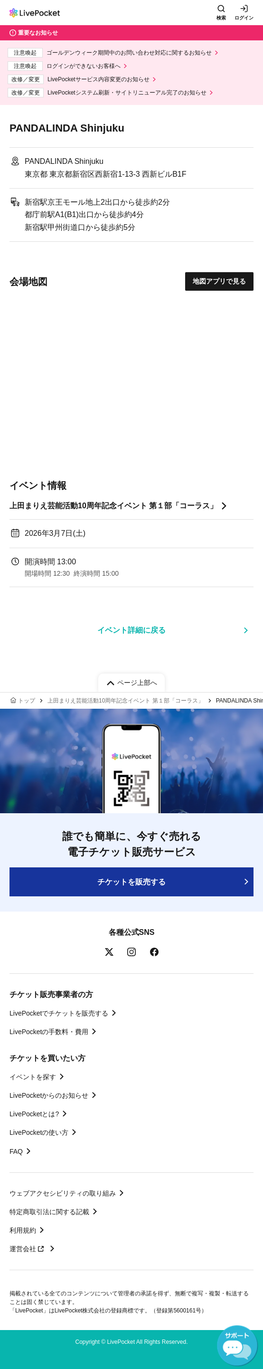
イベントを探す (32, 1077)
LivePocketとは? (34, 1114)
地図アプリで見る (219, 281)
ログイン (244, 17)
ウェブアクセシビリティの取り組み (62, 1193)
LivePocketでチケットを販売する (58, 1013)
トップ (26, 700)
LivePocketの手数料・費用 (48, 1032)
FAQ (16, 1151)
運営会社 (28, 1249)
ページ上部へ (137, 682)
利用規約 (22, 1230)
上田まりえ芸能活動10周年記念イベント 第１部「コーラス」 (113, 506)
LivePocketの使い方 (38, 1132)
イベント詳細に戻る (131, 630)
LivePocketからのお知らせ (48, 1095)
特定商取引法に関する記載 (49, 1212)
